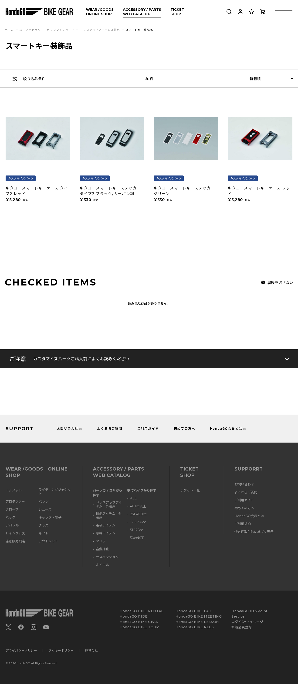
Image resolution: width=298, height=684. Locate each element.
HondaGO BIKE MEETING (199, 617)
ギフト (43, 533)
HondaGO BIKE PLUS (195, 627)
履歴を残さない (280, 282)
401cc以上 (138, 506)
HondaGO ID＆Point (249, 611)
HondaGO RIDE (134, 617)
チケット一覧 (190, 490)
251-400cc (138, 514)
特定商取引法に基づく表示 (254, 532)
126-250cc (138, 522)
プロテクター (15, 502)
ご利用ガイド (148, 428)
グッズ (43, 525)
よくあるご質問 (109, 428)
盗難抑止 (102, 549)
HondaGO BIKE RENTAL (141, 611)
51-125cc (136, 530)
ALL (133, 498)
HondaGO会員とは (226, 428)
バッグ (10, 517)
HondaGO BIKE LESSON (197, 622)
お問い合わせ (67, 428)
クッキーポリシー (61, 650)
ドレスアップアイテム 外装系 (109, 505)
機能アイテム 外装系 (109, 516)
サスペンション (107, 557)
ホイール (102, 565)
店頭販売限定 (15, 541)
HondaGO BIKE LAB (193, 611)
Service (238, 617)
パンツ (44, 502)
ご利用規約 (242, 524)
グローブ (12, 510)
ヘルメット (14, 490)
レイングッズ (15, 533)
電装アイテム (105, 525)
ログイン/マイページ (247, 622)
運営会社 (91, 650)
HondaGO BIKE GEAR (139, 622)
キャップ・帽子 (50, 517)
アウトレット (48, 541)
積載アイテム (105, 533)
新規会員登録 (241, 627)
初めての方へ (184, 428)
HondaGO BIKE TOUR (139, 627)
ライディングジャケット (55, 492)
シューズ (45, 510)
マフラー (102, 541)
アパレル (12, 525)
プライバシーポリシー (21, 650)
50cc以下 (137, 538)
